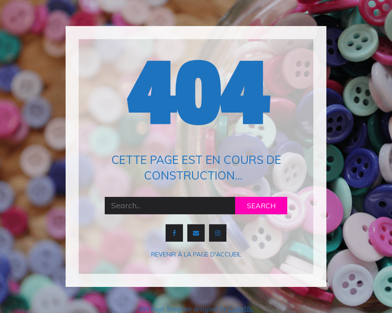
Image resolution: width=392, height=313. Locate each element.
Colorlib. (241, 309)
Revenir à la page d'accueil (196, 254)
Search (261, 205)
